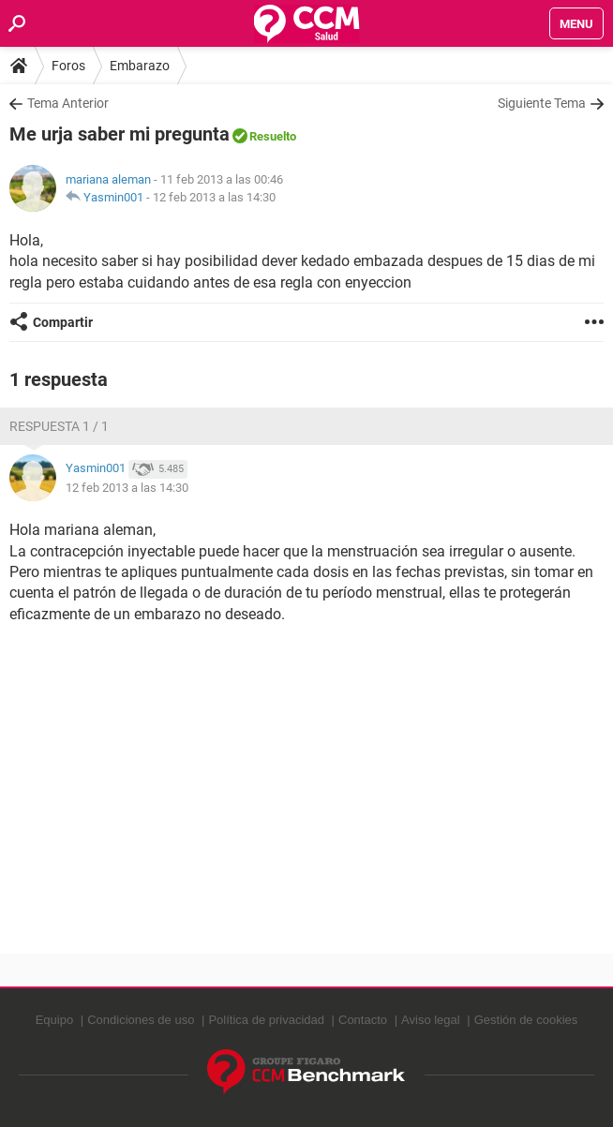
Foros (68, 65)
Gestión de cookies (526, 1020)
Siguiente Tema (542, 103)
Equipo (54, 1020)
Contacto (362, 1020)
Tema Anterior (68, 103)
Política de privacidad (266, 1020)
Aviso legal (430, 1020)
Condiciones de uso (140, 1020)
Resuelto (272, 136)
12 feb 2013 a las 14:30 (214, 197)
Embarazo (140, 65)
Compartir (63, 322)
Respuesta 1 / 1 (59, 426)
